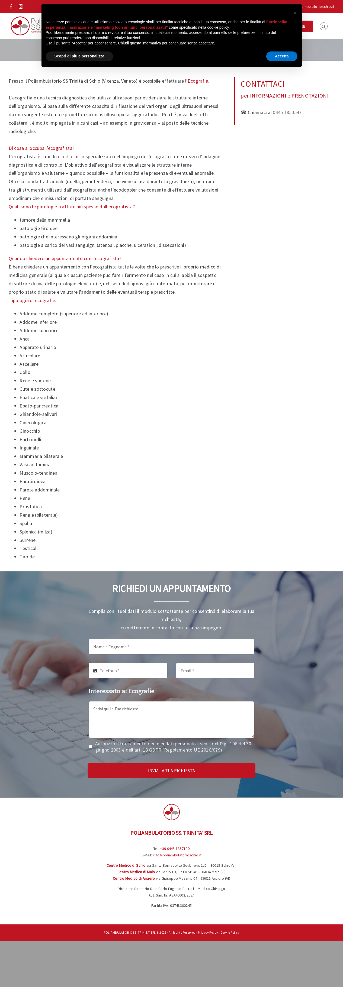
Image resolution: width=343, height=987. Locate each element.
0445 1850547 (287, 112)
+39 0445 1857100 (175, 848)
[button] (323, 26)
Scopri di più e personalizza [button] (79, 56)
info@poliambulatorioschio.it (310, 6)
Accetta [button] (282, 56)
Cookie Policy (229, 932)
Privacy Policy (208, 932)
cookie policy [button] (218, 27)
